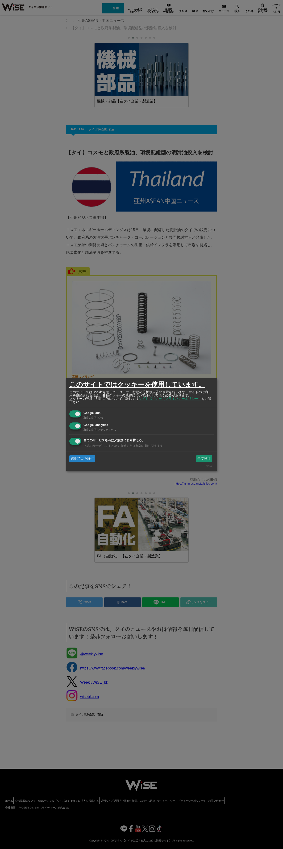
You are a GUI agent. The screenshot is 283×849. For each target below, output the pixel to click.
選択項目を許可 (82, 458)
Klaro (209, 466)
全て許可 (204, 458)
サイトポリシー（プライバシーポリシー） (170, 398)
